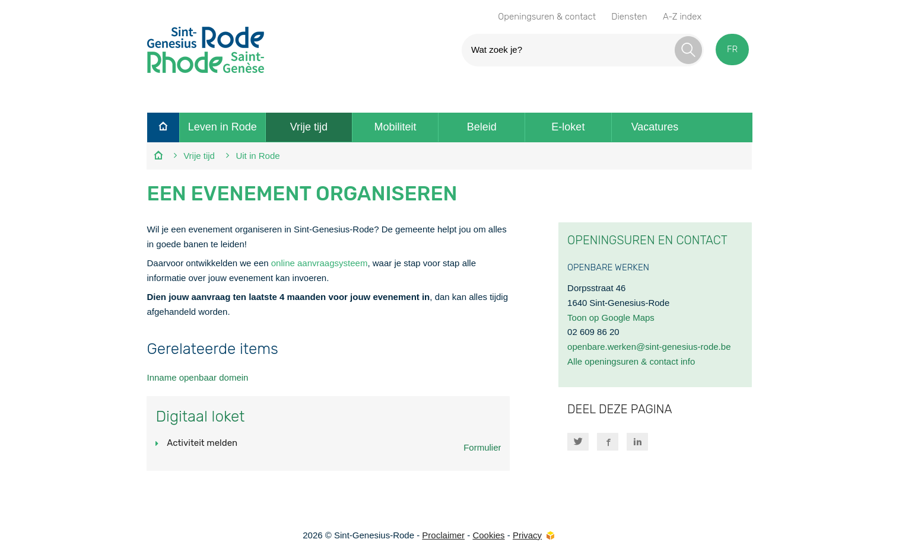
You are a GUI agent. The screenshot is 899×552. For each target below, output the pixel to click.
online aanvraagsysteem (319, 263)
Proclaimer (443, 535)
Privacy (527, 535)
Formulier (482, 447)
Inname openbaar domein (197, 377)
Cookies (488, 535)
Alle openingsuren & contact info (631, 361)
